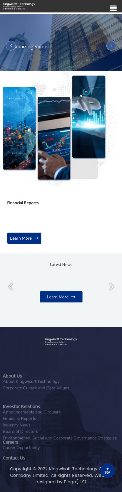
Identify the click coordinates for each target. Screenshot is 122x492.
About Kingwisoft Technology (31, 386)
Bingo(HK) (75, 482)
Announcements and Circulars (32, 419)
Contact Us (14, 460)
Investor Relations (21, 414)
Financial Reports (19, 426)
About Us (12, 381)
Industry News (17, 432)
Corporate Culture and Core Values (36, 392)
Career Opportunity (21, 451)
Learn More (21, 238)
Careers (10, 446)
